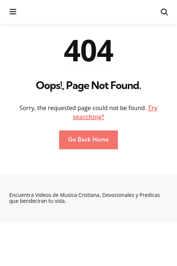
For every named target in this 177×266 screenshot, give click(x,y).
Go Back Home (88, 139)
